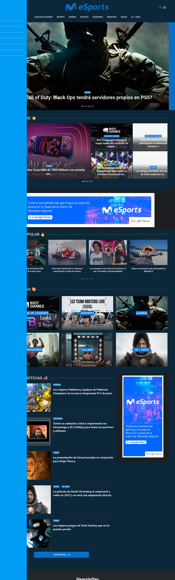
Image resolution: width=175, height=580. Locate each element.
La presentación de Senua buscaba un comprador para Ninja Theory (83, 459)
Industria (111, 17)
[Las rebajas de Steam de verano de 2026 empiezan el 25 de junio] (153, 165)
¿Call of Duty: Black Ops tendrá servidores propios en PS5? (87, 97)
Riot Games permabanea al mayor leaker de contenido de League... (111, 143)
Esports (61, 17)
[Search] (160, 7)
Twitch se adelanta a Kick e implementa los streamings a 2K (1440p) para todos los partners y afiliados (83, 427)
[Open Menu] (164, 7)
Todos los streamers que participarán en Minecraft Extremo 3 (153, 143)
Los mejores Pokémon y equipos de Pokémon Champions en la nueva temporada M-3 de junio (82, 391)
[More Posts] (61, 555)
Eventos (84, 17)
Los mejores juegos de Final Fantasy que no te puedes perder (81, 527)
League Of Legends (43, 17)
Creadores (97, 17)
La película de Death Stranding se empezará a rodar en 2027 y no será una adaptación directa (82, 493)
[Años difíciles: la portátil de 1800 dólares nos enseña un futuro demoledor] (49, 151)
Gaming (72, 17)
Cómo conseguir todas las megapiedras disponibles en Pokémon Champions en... (111, 171)
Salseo (124, 17)
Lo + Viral (136, 17)
